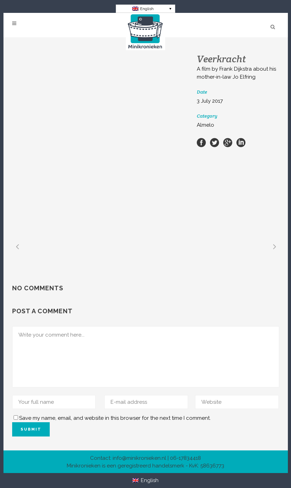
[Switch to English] (145, 9)
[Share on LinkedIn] (240, 142)
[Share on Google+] (227, 142)
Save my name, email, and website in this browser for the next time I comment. (115, 418)
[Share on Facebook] (201, 142)
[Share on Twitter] (214, 142)
